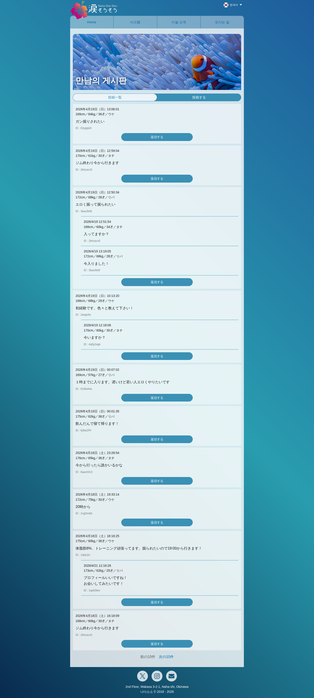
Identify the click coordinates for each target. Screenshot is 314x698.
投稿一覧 (115, 97)
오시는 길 (222, 22)
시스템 (135, 22)
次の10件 (166, 657)
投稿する (199, 97)
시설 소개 (178, 22)
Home (91, 22)
